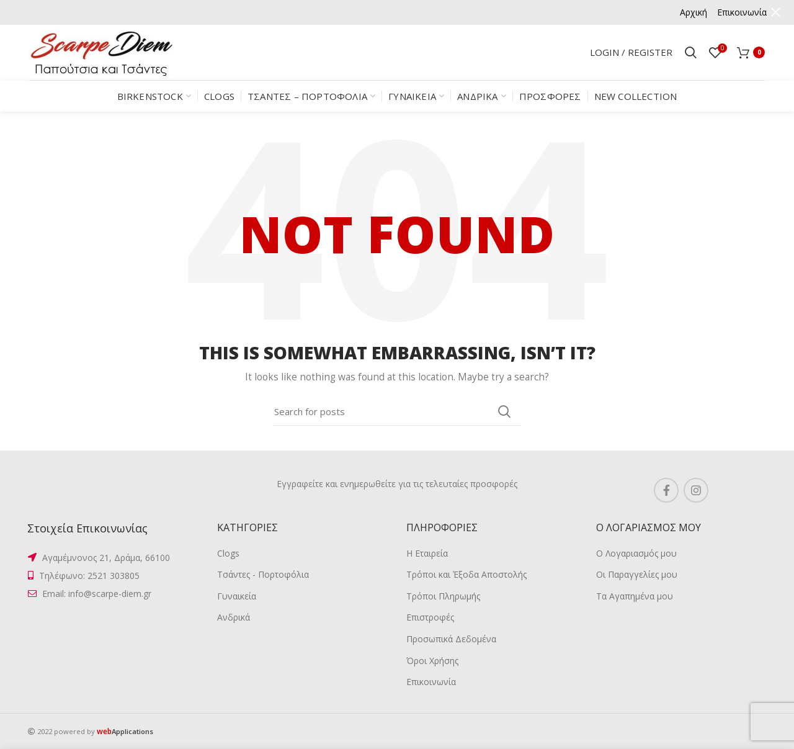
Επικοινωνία (431, 682)
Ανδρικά (233, 617)
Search (504, 411)
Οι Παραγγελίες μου (636, 574)
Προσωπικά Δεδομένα (451, 639)
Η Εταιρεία (427, 553)
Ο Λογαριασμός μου (636, 553)
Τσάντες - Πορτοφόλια (263, 574)
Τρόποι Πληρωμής (443, 596)
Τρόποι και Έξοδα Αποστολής (466, 574)
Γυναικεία (236, 596)
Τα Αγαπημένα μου (634, 596)
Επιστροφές (430, 617)
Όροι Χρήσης (432, 660)
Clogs (228, 553)
